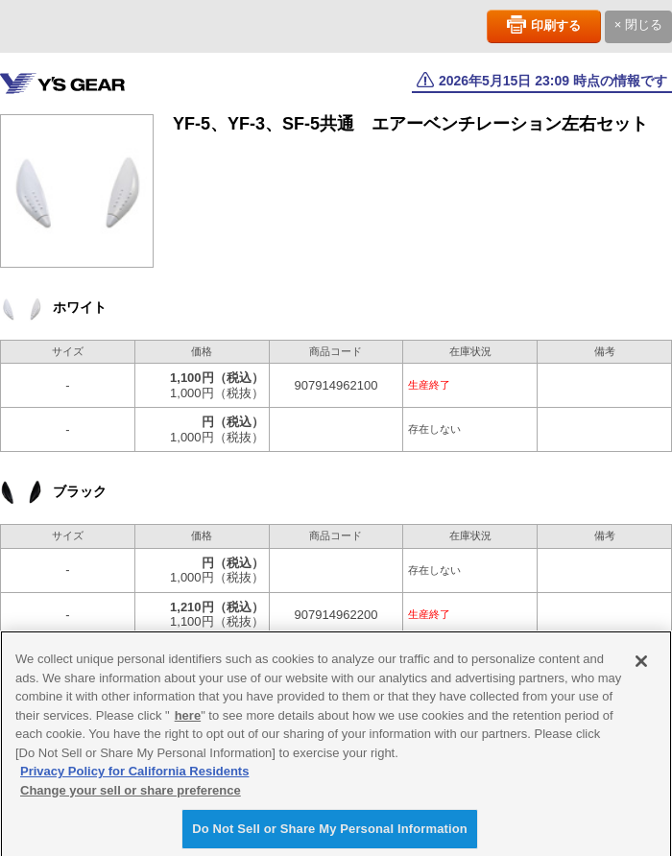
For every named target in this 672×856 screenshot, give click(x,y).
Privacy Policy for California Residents (134, 780)
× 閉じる (638, 24)
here (188, 723)
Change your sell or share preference (130, 798)
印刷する (556, 25)
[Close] (641, 670)
